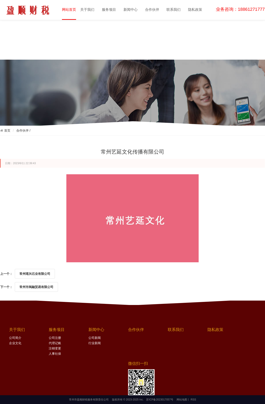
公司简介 (15, 338)
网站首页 (69, 13)
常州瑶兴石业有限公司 (34, 273)
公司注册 (55, 338)
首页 (7, 130)
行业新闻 (94, 343)
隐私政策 (195, 9)
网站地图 (182, 399)
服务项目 (109, 9)
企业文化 (15, 343)
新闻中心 (130, 9)
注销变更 (55, 348)
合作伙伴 (152, 9)
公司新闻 (94, 338)
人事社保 (55, 353)
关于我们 (87, 9)
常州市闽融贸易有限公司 (36, 287)
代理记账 (55, 343)
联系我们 (173, 9)
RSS (193, 399)
